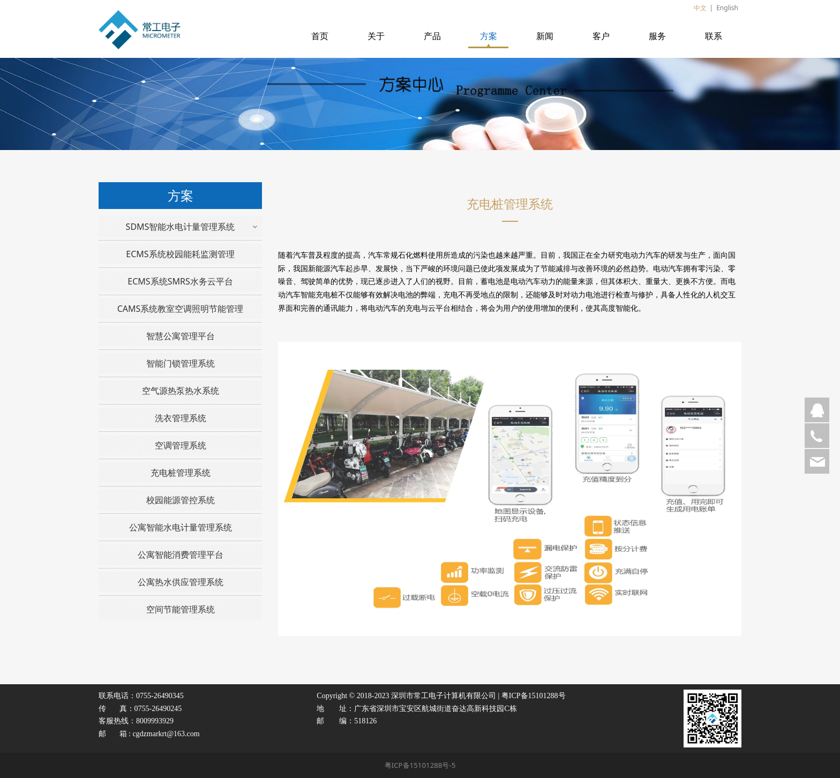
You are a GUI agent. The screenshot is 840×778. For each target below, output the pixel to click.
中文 (700, 7)
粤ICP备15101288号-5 (420, 765)
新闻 (544, 36)
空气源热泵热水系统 (180, 391)
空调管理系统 (180, 445)
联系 (713, 36)
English (727, 7)
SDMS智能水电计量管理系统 (180, 227)
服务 (657, 36)
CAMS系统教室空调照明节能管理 (180, 309)
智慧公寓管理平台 (180, 336)
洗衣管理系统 (180, 418)
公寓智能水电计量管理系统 (180, 527)
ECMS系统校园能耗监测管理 (180, 254)
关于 (376, 36)
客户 (601, 36)
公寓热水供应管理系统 (180, 582)
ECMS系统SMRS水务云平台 (180, 281)
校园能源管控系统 (180, 500)
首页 (319, 36)
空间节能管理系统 (180, 609)
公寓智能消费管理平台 (180, 554)
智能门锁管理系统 (180, 363)
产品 (432, 36)
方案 (488, 36)
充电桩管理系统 (181, 472)
